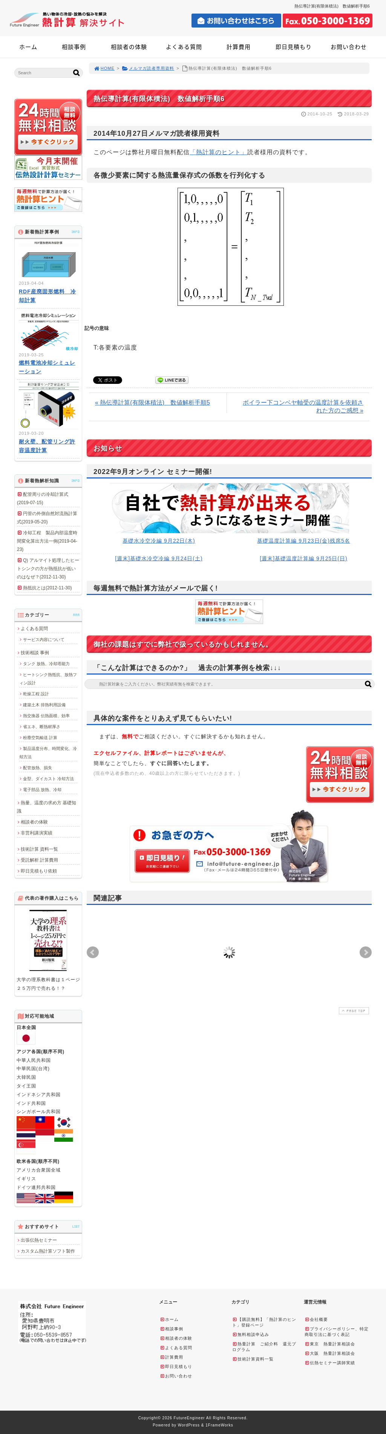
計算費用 (239, 47)
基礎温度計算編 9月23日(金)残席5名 (303, 541)
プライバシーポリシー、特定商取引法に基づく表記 (337, 1332)
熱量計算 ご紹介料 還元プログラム (264, 1347)
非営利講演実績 (36, 833)
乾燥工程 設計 (36, 694)
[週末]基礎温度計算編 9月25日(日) (303, 558)
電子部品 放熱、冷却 (42, 789)
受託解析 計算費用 (39, 860)
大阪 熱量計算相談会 (330, 1353)
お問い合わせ (349, 47)
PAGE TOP (353, 1010)
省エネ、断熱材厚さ (41, 726)
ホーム (28, 47)
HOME (104, 68)
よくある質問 (184, 47)
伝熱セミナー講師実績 (330, 1362)
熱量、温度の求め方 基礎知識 (46, 807)
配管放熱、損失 (37, 767)
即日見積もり (294, 47)
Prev (93, 952)
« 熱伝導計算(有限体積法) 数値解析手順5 (152, 402)
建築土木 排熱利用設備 (44, 704)
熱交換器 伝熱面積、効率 (46, 715)
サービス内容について (43, 639)
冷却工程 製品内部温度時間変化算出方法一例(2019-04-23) (47, 541)
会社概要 (316, 1319)
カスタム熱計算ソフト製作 (48, 1251)
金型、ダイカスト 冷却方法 (48, 778)
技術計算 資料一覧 (39, 849)
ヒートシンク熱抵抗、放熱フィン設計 (48, 678)
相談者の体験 (129, 47)
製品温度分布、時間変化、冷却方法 (48, 752)
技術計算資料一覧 (253, 1359)
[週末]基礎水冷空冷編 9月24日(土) (158, 558)
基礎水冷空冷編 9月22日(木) (159, 541)
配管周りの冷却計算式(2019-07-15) (42, 498)
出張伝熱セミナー (39, 1240)
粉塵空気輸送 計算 (40, 737)
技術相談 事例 (35, 652)
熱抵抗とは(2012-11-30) (47, 587)
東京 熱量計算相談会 (330, 1344)
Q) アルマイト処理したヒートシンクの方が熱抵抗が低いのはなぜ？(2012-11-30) (48, 569)
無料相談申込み (250, 1334)
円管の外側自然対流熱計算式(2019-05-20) (47, 518)
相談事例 (74, 47)
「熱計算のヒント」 (218, 152)
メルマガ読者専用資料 (148, 68)
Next (366, 952)
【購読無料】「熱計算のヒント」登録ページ (264, 1322)
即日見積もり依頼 (39, 871)
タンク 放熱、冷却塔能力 (46, 663)
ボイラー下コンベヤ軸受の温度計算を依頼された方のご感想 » (303, 406)
